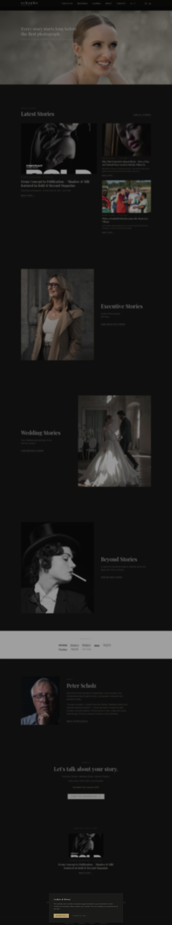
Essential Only (80, 916)
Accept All (61, 916)
